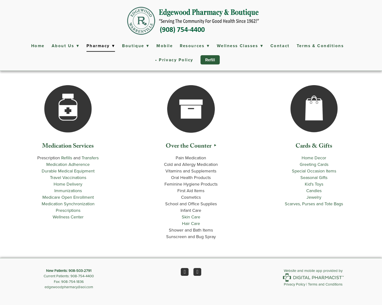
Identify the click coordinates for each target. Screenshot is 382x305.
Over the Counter (189, 147)
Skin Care (191, 217)
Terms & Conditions (320, 46)
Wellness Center (68, 217)
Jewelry (313, 197)
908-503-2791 (79, 270)
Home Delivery (68, 184)
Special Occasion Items (314, 171)
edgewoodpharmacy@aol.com (69, 286)
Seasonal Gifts (313, 177)
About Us (65, 46)
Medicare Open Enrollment (68, 197)
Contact (280, 46)
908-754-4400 (82, 275)
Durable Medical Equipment (68, 171)
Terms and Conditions (325, 284)
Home (38, 46)
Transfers (90, 158)
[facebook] (185, 272)
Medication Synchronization (68, 204)
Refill (210, 60)
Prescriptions (68, 210)
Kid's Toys (314, 184)
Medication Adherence (68, 164)
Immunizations (68, 191)
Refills (66, 158)
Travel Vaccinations (68, 177)
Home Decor (314, 158)
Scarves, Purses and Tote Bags (314, 204)
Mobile (164, 46)
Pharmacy (100, 46)
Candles (314, 191)
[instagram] (197, 272)
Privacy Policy (294, 284)
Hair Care (191, 223)
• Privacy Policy (174, 60)
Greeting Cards (314, 164)
